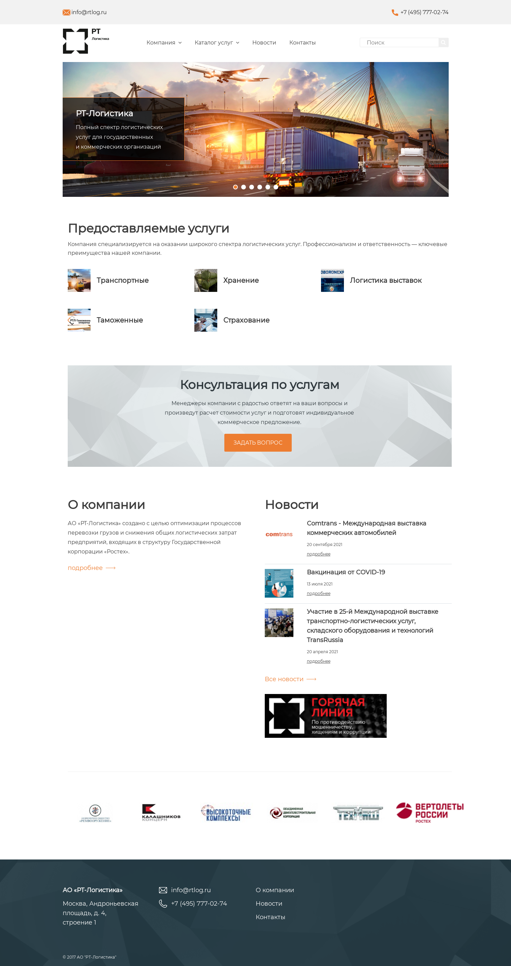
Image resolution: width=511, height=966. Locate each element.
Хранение (241, 280)
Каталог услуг (217, 42)
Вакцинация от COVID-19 (346, 572)
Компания (164, 42)
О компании (275, 890)
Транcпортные (123, 280)
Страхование (246, 320)
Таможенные (120, 320)
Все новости (284, 679)
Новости (264, 42)
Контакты (302, 42)
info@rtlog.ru (89, 12)
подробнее (85, 568)
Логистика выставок (386, 280)
